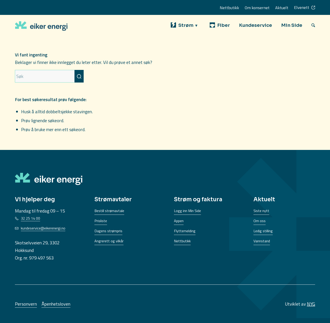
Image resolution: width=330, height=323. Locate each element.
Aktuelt (281, 8)
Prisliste (100, 221)
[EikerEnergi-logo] (41, 25)
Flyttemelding (184, 231)
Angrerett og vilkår (109, 241)
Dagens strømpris (108, 231)
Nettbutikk (229, 8)
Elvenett (301, 7)
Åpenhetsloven (55, 303)
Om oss (259, 221)
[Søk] (313, 25)
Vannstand (261, 241)
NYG (311, 303)
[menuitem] (186, 25)
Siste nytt (261, 210)
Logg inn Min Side (187, 210)
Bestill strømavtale (109, 210)
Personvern (26, 303)
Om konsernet (257, 8)
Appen (179, 221)
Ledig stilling (263, 231)
